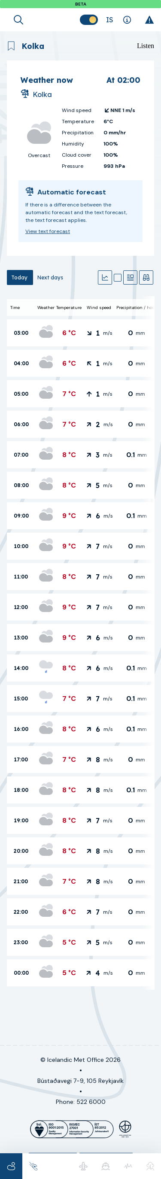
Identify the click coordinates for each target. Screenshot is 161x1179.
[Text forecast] (130, 277)
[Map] (118, 278)
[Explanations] (127, 19)
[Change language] (109, 19)
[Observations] (146, 277)
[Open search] (18, 19)
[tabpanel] (80, 642)
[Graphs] (105, 277)
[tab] (20, 277)
